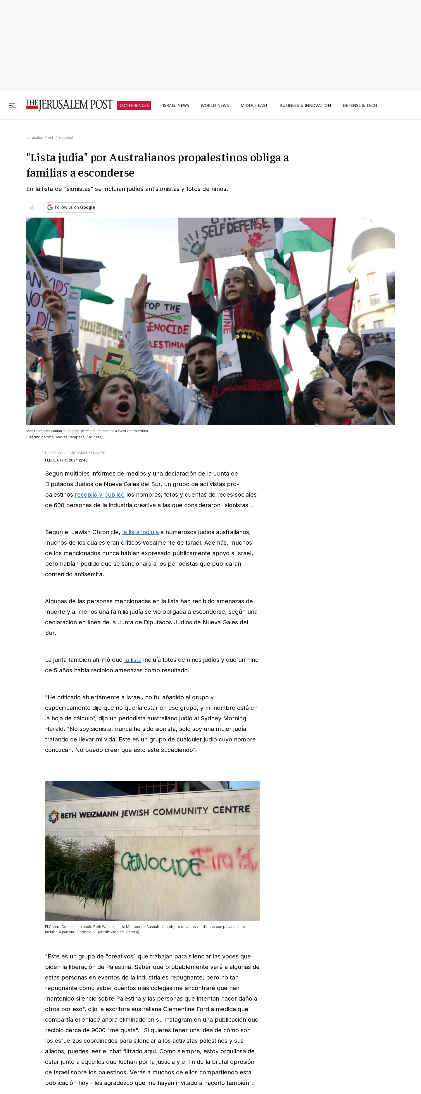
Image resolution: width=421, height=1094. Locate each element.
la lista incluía (140, 532)
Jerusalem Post (39, 137)
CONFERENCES (134, 105)
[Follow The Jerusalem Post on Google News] (71, 207)
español (66, 137)
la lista (133, 659)
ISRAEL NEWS (176, 105)
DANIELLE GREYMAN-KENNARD (79, 453)
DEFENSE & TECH (360, 105)
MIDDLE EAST (254, 105)
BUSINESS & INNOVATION (305, 105)
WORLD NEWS (215, 105)
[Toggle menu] (12, 105)
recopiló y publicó (100, 494)
